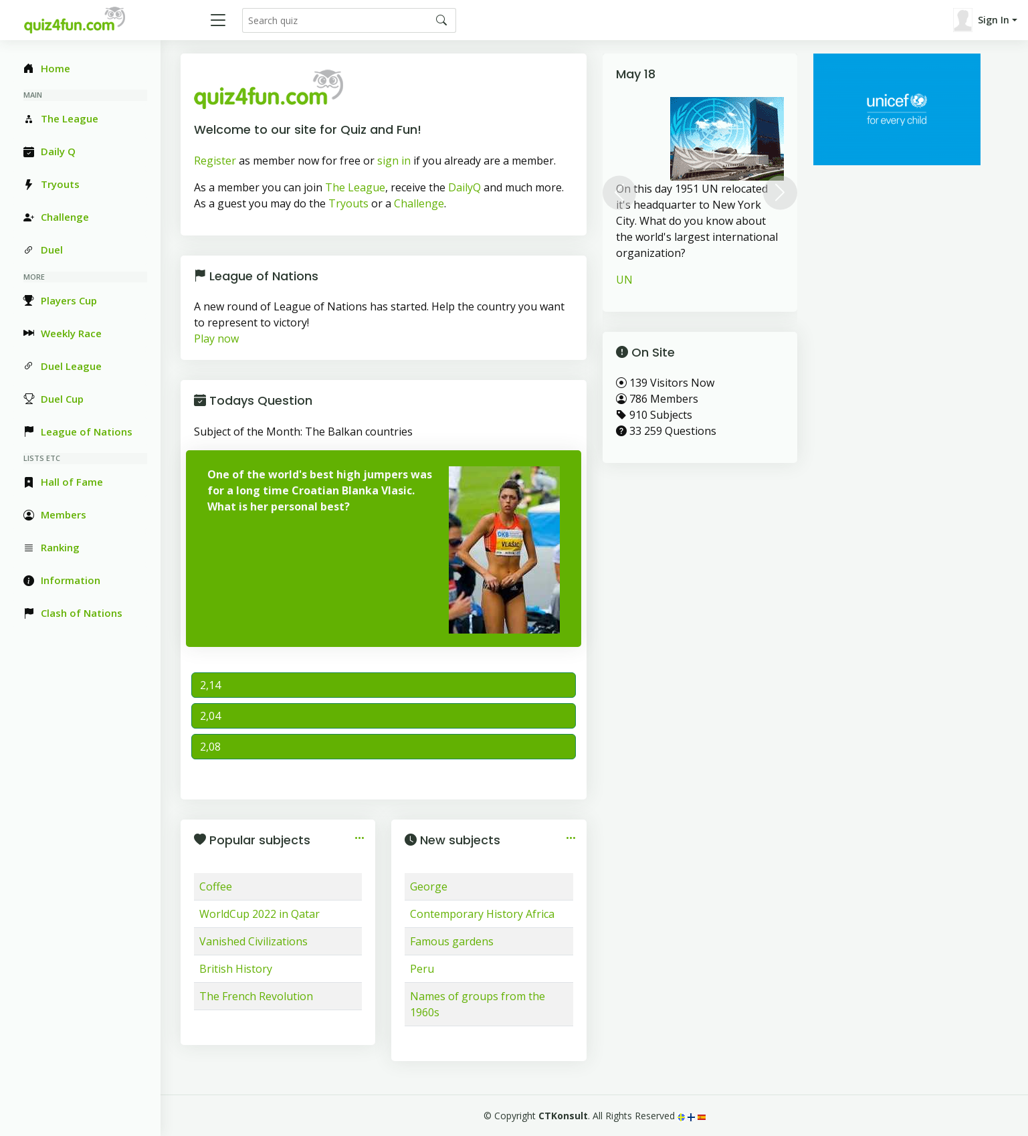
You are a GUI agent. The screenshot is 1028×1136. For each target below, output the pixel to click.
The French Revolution (256, 996)
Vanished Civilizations (253, 941)
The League (355, 187)
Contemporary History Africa (482, 914)
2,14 (210, 685)
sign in (394, 160)
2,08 (210, 746)
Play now (216, 338)
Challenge (419, 203)
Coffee (215, 886)
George (428, 886)
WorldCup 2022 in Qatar (259, 914)
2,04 (210, 715)
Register (215, 160)
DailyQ (464, 187)
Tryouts (348, 203)
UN (624, 279)
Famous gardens (452, 941)
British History (235, 968)
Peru (422, 968)
